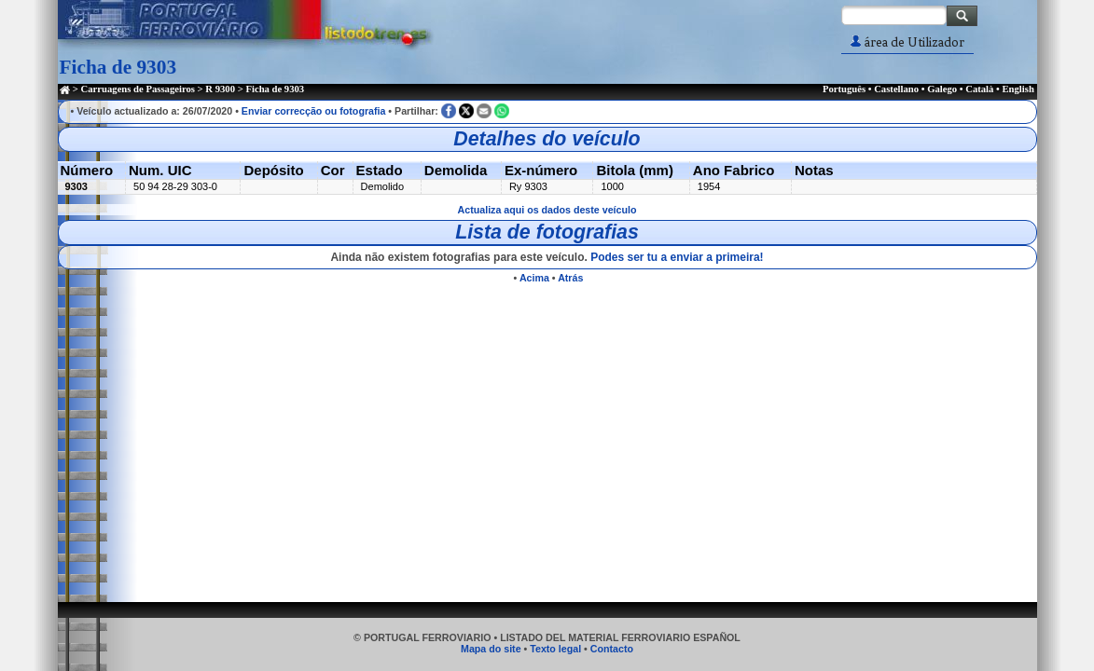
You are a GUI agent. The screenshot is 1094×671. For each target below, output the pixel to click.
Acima (534, 277)
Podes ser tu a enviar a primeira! (676, 257)
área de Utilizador (907, 42)
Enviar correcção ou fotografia (314, 110)
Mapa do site (491, 648)
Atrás (570, 277)
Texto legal (555, 648)
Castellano (896, 89)
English (1017, 89)
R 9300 (220, 89)
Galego (942, 89)
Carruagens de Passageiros (138, 89)
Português (844, 89)
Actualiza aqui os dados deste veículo (547, 209)
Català (979, 89)
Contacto (611, 648)
